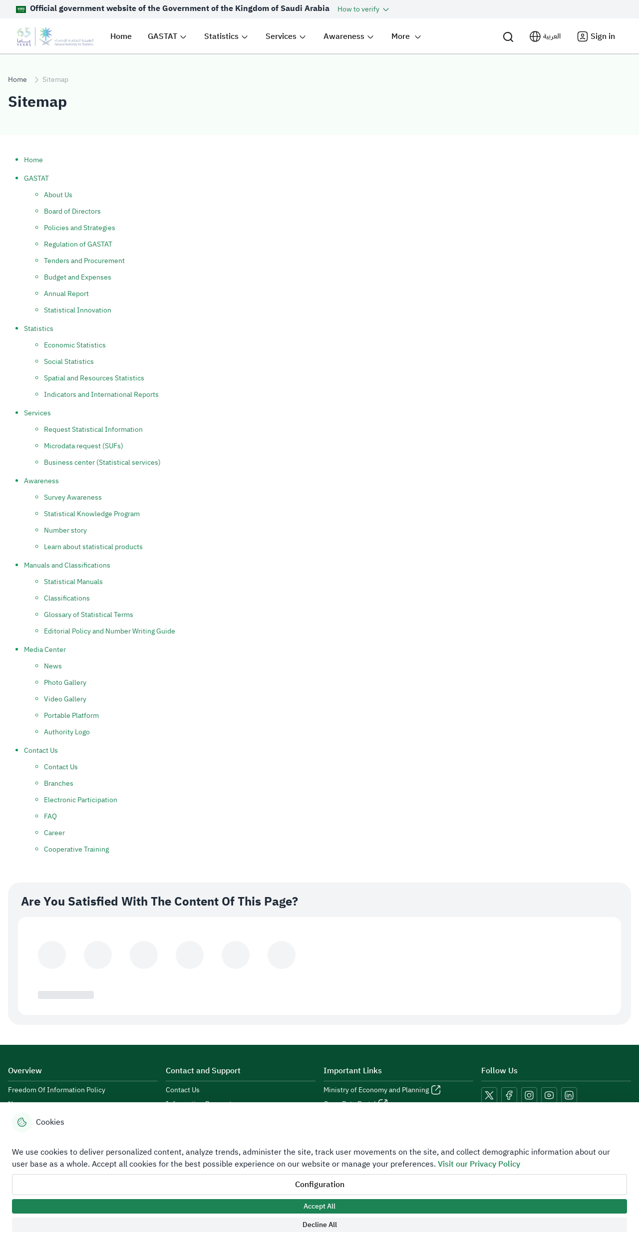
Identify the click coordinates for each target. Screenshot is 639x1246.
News (53, 666)
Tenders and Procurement (84, 261)
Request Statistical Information (93, 429)
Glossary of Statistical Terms (88, 615)
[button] (364, 9)
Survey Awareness (73, 497)
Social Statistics (69, 361)
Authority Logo (67, 732)
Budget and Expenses (77, 277)
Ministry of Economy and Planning (376, 1090)
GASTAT (36, 178)
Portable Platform (71, 715)
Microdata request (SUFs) (83, 446)
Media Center (45, 649)
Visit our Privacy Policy (479, 1164)
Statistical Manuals (73, 582)
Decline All (320, 1225)
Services (37, 413)
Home (17, 79)
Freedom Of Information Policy (56, 1090)
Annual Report (66, 294)
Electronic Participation (80, 800)
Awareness (41, 481)
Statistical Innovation (77, 310)
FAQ (50, 816)
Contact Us (41, 750)
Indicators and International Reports (101, 394)
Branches (58, 783)
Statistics (38, 328)
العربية (552, 36)
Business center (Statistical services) (102, 462)
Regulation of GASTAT (78, 244)
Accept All (319, 1206)
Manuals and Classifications (67, 565)
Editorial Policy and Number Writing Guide (109, 631)
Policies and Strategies (79, 228)
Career (54, 833)
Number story (65, 530)
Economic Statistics (75, 345)
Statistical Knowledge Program (92, 514)
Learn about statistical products (93, 547)
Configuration (319, 1185)
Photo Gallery (65, 682)
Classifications (67, 598)
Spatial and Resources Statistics (94, 378)
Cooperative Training (76, 849)
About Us (58, 195)
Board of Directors (72, 211)
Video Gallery (65, 699)
